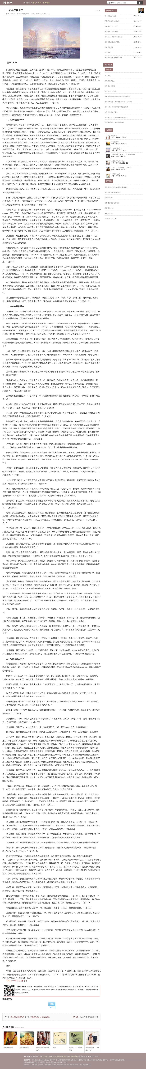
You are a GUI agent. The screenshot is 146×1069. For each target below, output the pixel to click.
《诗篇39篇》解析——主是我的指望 (123, 155)
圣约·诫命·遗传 (10, 1039)
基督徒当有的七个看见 (112, 203)
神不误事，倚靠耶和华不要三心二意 (116, 107)
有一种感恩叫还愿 (110, 16)
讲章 (39, 3)
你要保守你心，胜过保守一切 (114, 122)
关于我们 (44, 1056)
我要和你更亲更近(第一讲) (113, 58)
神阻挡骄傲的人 (110, 81)
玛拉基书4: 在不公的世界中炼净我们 (116, 187)
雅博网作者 (25, 14)
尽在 (19, 981)
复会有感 (107, 52)
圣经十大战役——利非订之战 (93, 1041)
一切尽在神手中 (14, 10)
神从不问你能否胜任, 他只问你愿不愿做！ (118, 96)
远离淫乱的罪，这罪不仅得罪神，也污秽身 (118, 102)
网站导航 (65, 1056)
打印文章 (75, 1017)
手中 (25, 981)
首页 (34, 3)
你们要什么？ (115, 174)
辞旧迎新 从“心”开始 (111, 31)
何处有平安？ (109, 213)
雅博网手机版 (73, 1056)
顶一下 (51, 1008)
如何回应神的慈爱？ (111, 112)
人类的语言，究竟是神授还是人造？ (116, 117)
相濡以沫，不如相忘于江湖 (113, 37)
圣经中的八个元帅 (110, 218)
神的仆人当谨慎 (110, 86)
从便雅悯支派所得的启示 (113, 192)
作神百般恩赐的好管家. (112, 42)
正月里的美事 (109, 47)
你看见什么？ (109, 198)
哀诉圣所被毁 (27, 1039)
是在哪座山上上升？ (111, 26)
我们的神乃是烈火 (110, 91)
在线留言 (51, 1056)
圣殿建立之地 (109, 208)
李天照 (13, 14)
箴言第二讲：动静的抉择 (76, 1041)
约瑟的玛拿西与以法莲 (112, 21)
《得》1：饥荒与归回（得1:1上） (122, 167)
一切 (14, 981)
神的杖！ (114, 135)
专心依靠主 (115, 142)
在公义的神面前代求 (17, 1017)
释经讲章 (46, 3)
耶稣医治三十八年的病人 (43, 1041)
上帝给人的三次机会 (117, 161)
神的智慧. (108, 75)
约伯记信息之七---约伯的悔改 (40, 1017)
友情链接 (58, 1056)
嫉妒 (60, 1039)
